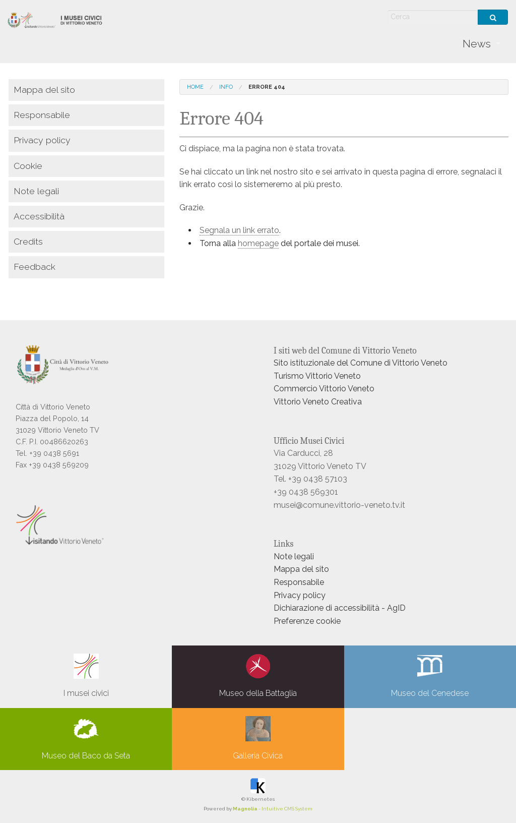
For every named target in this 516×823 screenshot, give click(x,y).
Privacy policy (42, 140)
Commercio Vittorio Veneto (324, 388)
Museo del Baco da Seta (86, 738)
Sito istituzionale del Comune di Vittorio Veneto (360, 363)
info (226, 87)
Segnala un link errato (239, 230)
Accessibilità (39, 216)
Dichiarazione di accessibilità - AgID (340, 608)
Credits (28, 241)
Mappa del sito (44, 89)
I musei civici (86, 676)
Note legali (36, 191)
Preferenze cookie (307, 621)
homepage (258, 243)
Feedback (34, 266)
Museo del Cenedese (430, 676)
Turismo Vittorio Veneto (317, 376)
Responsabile (42, 114)
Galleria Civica (258, 738)
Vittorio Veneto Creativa (318, 401)
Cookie (28, 165)
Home (195, 87)
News (477, 43)
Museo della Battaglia (258, 676)
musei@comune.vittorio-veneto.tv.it (339, 505)
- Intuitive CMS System (272, 808)
